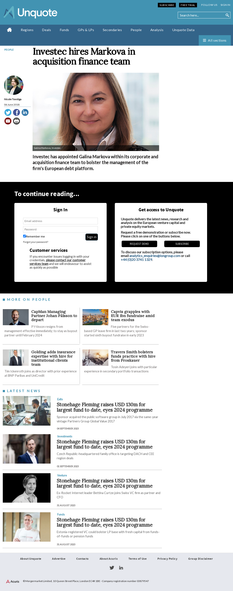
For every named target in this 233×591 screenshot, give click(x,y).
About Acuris (109, 559)
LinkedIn (121, 567)
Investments (64, 436)
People (136, 30)
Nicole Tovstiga (12, 99)
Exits (60, 399)
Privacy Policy (167, 559)
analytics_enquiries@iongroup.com (154, 256)
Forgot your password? (35, 242)
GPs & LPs (86, 30)
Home (9, 29)
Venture (62, 475)
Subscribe (167, 5)
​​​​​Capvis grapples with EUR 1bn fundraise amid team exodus (133, 315)
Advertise (58, 559)
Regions (27, 30)
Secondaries (112, 30)
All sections (217, 40)
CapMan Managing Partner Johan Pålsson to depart (54, 315)
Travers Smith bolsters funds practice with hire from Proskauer (133, 356)
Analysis (157, 30)
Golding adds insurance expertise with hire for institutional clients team (53, 358)
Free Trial (188, 5)
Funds (64, 30)
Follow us (209, 4)
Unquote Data (183, 30)
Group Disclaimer (200, 559)
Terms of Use (137, 559)
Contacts (82, 559)
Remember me (34, 236)
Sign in (225, 4)
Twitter (111, 567)
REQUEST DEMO (139, 244)
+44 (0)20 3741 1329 (136, 259)
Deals (46, 30)
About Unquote (30, 559)
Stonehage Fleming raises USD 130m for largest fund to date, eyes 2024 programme (104, 407)
